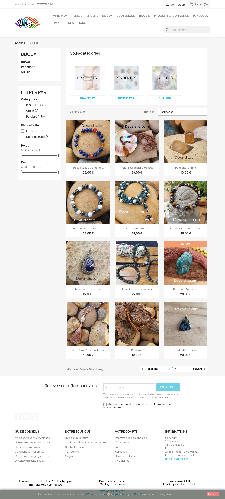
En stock (34, 131)
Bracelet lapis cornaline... (88, 167)
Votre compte (126, 431)
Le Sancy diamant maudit (30, 460)
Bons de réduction (126, 456)
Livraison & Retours (76, 438)
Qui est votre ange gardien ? (32, 456)
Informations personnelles (131, 438)
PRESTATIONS (76, 23)
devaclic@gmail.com (177, 458)
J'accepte (213, 494)
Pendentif (28, 67)
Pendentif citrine (185, 167)
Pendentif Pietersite (185, 350)
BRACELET (28, 62)
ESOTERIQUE (126, 16)
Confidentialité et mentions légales (86, 442)
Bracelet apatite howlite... (88, 228)
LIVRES (57, 23)
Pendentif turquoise (185, 289)
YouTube (26, 416)
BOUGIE (144, 16)
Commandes (122, 442)
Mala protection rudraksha (137, 167)
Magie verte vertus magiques (32, 438)
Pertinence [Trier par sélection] (182, 112)
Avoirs (119, 447)
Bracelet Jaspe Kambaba (137, 289)
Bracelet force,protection (185, 228)
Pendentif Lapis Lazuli (88, 289)
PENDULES (200, 16)
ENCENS (92, 16)
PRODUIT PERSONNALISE (171, 16)
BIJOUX (107, 16)
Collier (25, 72)
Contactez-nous (75, 447)
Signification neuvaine (28, 447)
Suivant (199, 369)
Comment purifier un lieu (30, 451)
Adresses (121, 451)
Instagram (34, 416)
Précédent (149, 369)
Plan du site (72, 451)
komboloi (136, 350)
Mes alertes (122, 460)
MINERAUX (60, 16)
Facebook (18, 416)
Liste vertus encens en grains (33, 442)
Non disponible (38, 137)
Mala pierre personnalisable (88, 350)
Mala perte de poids (137, 228)
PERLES (77, 16)
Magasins (70, 456)
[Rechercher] (187, 29)
